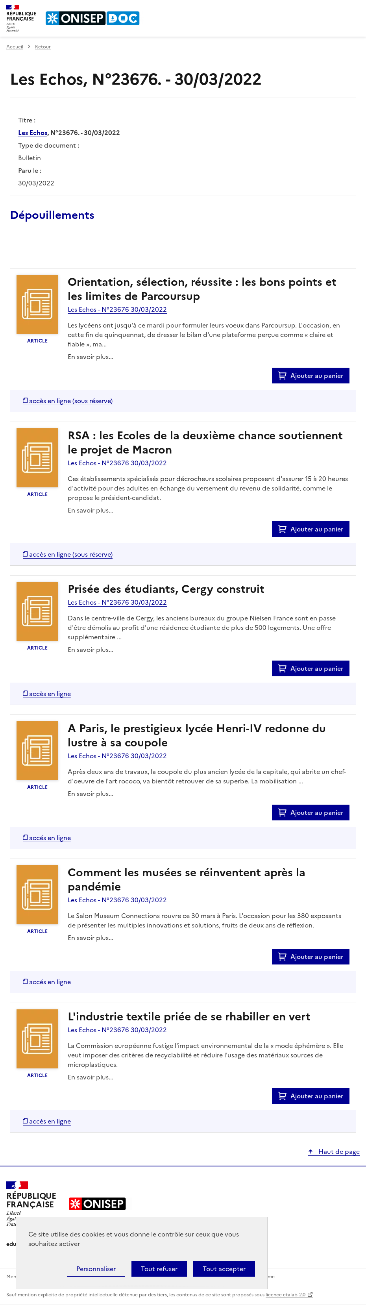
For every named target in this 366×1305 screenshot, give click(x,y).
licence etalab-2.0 (285, 1294)
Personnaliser (96, 1269)
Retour (43, 46)
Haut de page (338, 1151)
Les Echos (32, 132)
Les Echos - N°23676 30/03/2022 (117, 309)
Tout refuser (159, 1269)
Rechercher (339, 9)
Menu (355, 9)
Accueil (14, 46)
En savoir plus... (90, 356)
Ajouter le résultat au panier (61, 250)
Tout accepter (224, 1269)
